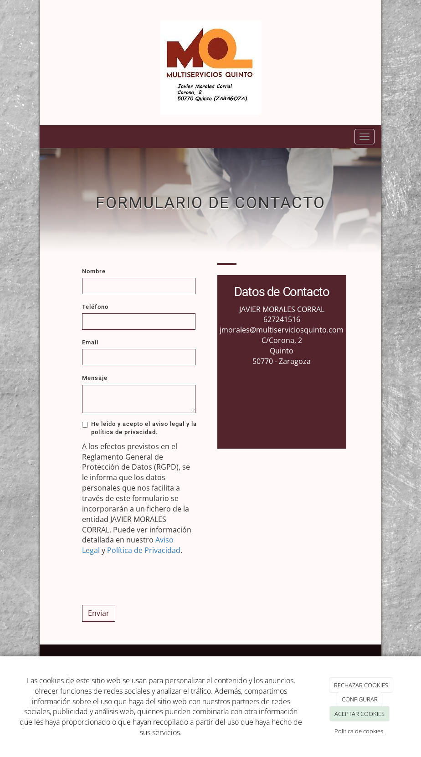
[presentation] (151, 580)
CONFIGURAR (360, 699)
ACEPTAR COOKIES (359, 714)
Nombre (94, 271)
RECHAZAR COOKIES (361, 685)
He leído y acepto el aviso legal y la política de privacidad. (139, 427)
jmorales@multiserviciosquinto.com (282, 330)
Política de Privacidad (143, 550)
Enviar (98, 613)
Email (90, 342)
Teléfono (95, 306)
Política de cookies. (359, 731)
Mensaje (95, 377)
